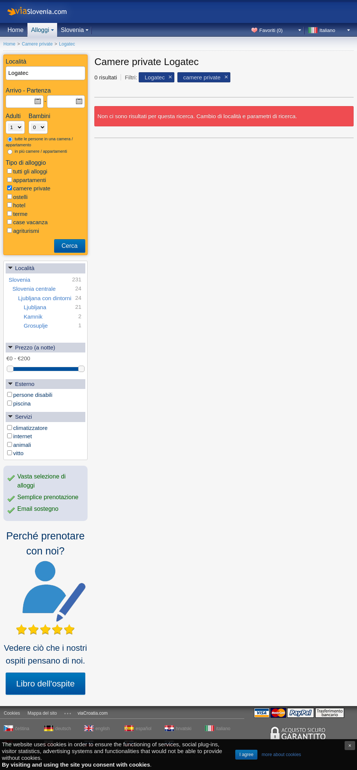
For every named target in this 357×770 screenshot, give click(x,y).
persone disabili (29, 395)
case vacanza (27, 222)
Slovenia (72, 30)
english (102, 728)
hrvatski (183, 728)
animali (19, 445)
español (143, 728)
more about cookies (281, 754)
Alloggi (40, 30)
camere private (28, 188)
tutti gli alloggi (27, 171)
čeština (22, 728)
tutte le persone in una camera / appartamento (39, 142)
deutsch (63, 728)
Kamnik (53, 316)
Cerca (70, 246)
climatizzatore (27, 428)
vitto (15, 453)
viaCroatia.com (92, 713)
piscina (19, 403)
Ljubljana (53, 307)
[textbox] (45, 73)
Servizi (20, 416)
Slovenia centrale (47, 288)
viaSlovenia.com (43, 11)
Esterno (21, 383)
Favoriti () (271, 30)
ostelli (17, 197)
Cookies (12, 713)
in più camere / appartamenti (37, 151)
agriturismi (23, 231)
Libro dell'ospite (45, 683)
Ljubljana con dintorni (50, 298)
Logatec (155, 77)
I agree (246, 754)
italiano (223, 728)
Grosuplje (53, 325)
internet (19, 436)
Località (21, 267)
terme (17, 214)
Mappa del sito (42, 713)
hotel (16, 205)
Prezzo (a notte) (31, 347)
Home (16, 30)
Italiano (327, 30)
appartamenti (26, 180)
